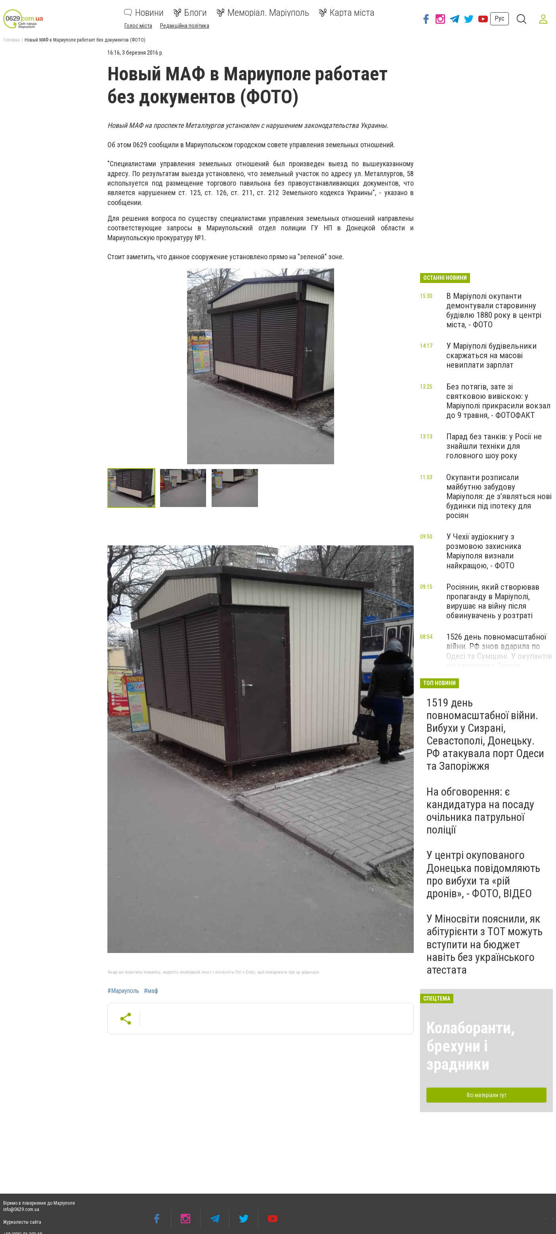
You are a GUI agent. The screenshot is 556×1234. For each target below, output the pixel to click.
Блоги (190, 13)
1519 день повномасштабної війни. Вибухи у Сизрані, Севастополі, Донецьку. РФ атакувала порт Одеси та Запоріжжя (485, 734)
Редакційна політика (184, 26)
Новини (144, 13)
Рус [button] (499, 18)
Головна (11, 40)
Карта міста (346, 13)
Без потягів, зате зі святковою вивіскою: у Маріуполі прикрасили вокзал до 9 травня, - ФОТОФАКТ (498, 401)
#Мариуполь (123, 991)
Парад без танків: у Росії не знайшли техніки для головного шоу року (494, 446)
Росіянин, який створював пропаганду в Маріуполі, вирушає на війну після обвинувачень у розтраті (492, 601)
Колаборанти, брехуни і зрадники (470, 1046)
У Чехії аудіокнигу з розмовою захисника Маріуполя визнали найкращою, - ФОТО (483, 551)
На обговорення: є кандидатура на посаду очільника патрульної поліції (480, 811)
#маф (151, 991)
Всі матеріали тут (486, 1095)
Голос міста (138, 26)
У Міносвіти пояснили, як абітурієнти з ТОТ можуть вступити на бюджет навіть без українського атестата (484, 944)
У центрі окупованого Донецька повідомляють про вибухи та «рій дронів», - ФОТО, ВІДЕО (483, 874)
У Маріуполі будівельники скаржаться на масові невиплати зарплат (491, 355)
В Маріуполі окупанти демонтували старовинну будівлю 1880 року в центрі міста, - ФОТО (493, 310)
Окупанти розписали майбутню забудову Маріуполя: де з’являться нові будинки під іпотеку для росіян (499, 496)
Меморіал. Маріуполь (262, 13)
